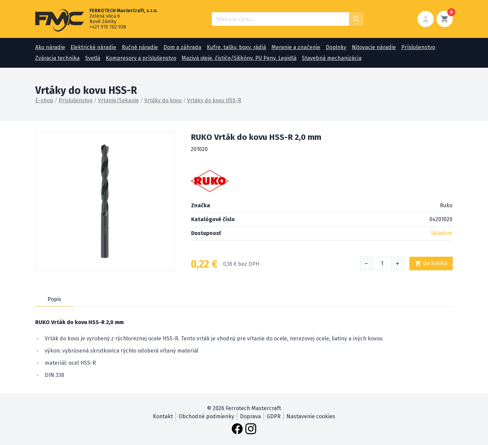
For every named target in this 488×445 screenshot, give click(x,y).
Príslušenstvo (418, 47)
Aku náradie (50, 47)
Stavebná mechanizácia (332, 58)
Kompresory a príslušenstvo (141, 58)
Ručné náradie (140, 47)
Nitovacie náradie (374, 47)
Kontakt (163, 416)
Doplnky (336, 47)
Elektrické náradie (93, 47)
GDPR (274, 416)
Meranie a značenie (295, 47)
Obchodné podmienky (206, 416)
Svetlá (92, 58)
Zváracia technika (57, 58)
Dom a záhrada (182, 47)
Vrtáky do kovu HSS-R (214, 100)
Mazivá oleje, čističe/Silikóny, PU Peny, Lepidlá (239, 58)
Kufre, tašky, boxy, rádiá (236, 47)
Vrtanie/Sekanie (118, 100)
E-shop (44, 100)
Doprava (250, 416)
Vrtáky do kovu (163, 100)
